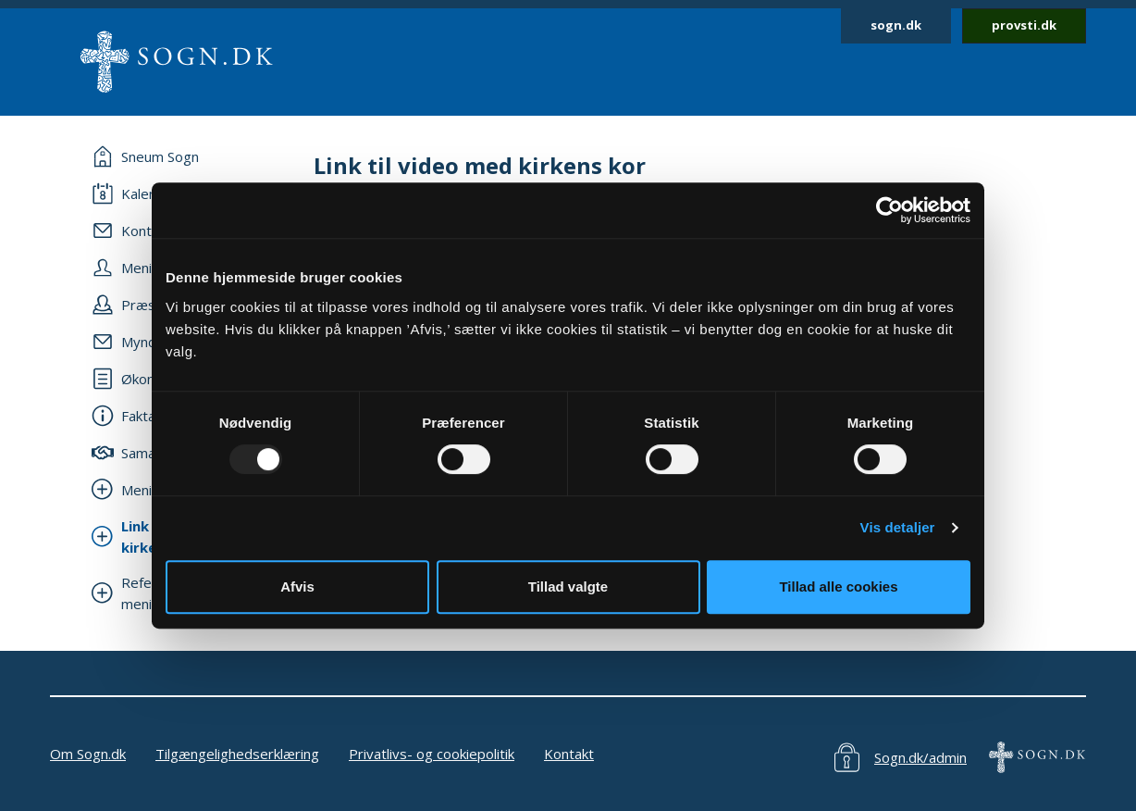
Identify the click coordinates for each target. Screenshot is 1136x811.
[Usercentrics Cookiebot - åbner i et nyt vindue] (889, 210)
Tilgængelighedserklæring (237, 753)
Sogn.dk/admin (920, 757)
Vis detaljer (897, 527)
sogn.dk (896, 25)
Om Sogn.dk (88, 753)
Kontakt (569, 753)
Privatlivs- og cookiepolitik (431, 753)
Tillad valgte (568, 586)
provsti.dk (1024, 25)
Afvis (297, 586)
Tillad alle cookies (838, 586)
